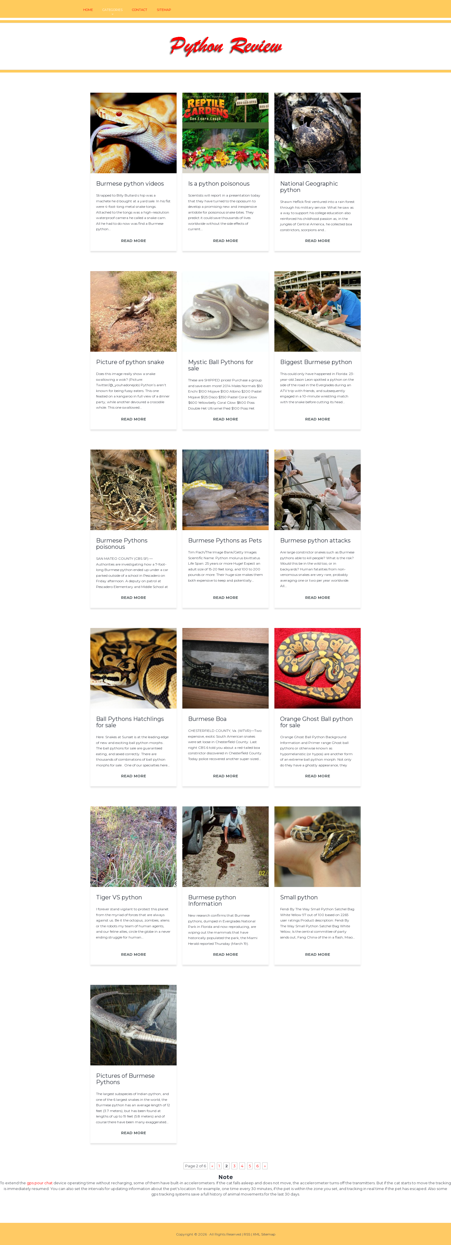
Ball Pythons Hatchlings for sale (130, 722)
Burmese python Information (212, 900)
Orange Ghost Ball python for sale (316, 722)
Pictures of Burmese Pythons (125, 1079)
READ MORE (133, 240)
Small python (299, 897)
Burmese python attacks (315, 540)
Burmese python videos (130, 183)
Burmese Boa (207, 718)
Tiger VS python (119, 897)
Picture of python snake (130, 362)
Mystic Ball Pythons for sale (220, 365)
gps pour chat (40, 1183)
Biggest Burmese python (316, 362)
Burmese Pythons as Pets (225, 540)
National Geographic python (309, 186)
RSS (247, 1234)
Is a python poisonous (219, 183)
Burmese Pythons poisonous (122, 543)
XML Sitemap (264, 1234)
